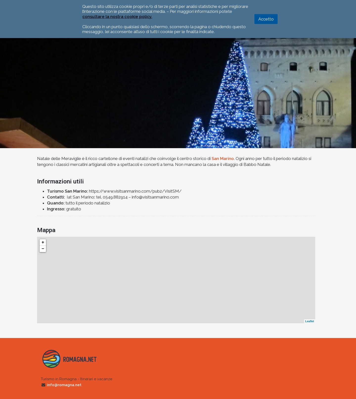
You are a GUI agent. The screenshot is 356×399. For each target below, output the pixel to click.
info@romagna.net (64, 385)
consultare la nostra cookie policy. (117, 16)
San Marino (223, 158)
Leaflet (309, 321)
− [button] (43, 249)
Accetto (266, 19)
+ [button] (43, 242)
